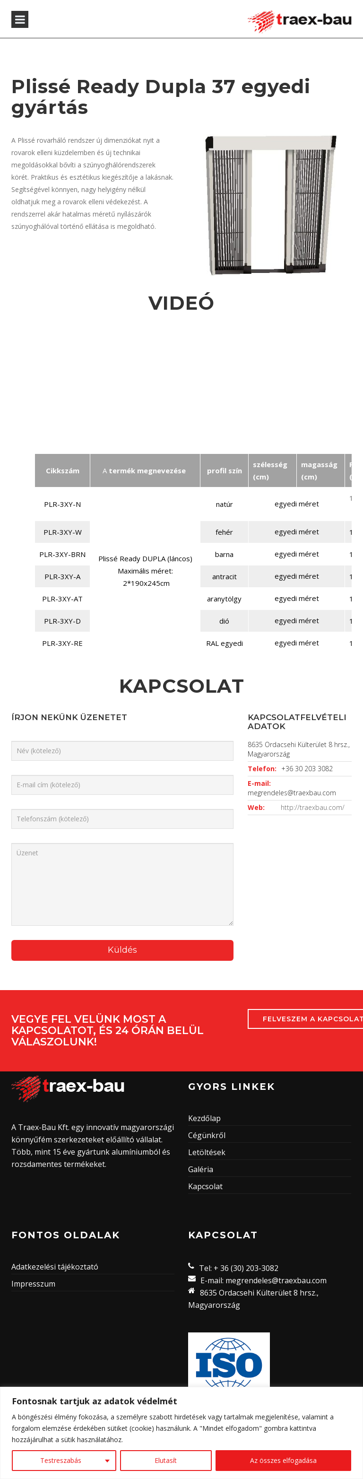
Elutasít (166, 1460)
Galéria (200, 1169)
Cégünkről (206, 1135)
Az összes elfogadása (283, 1460)
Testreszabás (60, 1460)
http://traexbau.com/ (313, 807)
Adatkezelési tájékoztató (54, 1267)
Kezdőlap (204, 1118)
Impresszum (33, 1284)
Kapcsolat (205, 1186)
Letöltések (206, 1152)
